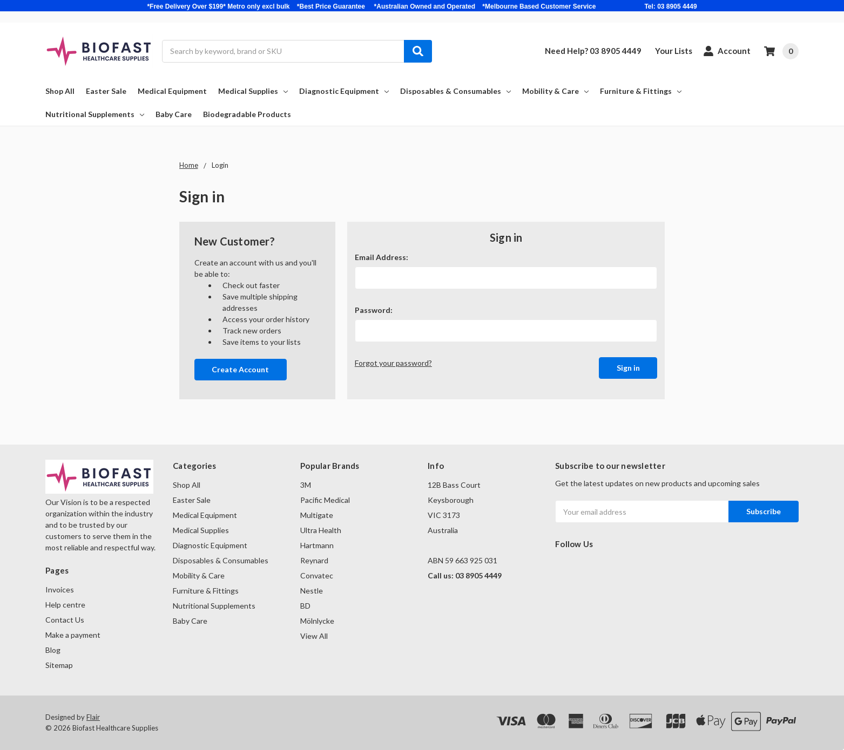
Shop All (60, 91)
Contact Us (64, 619)
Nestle (311, 590)
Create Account (240, 369)
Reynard (314, 560)
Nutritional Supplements (94, 114)
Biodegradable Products (247, 114)
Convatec (316, 575)
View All (314, 635)
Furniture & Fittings (640, 91)
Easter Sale (106, 91)
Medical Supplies (253, 91)
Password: (374, 310)
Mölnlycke (317, 620)
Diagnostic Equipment (344, 91)
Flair (93, 717)
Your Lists (673, 51)
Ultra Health (320, 530)
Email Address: (381, 257)
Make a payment (72, 634)
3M (305, 484)
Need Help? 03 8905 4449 (593, 51)
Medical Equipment (172, 91)
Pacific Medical (325, 499)
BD (305, 605)
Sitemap (59, 665)
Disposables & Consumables (455, 91)
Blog (52, 649)
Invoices (59, 589)
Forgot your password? (393, 362)
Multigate (316, 515)
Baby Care (174, 114)
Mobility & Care (555, 91)
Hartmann (317, 545)
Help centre (65, 604)
